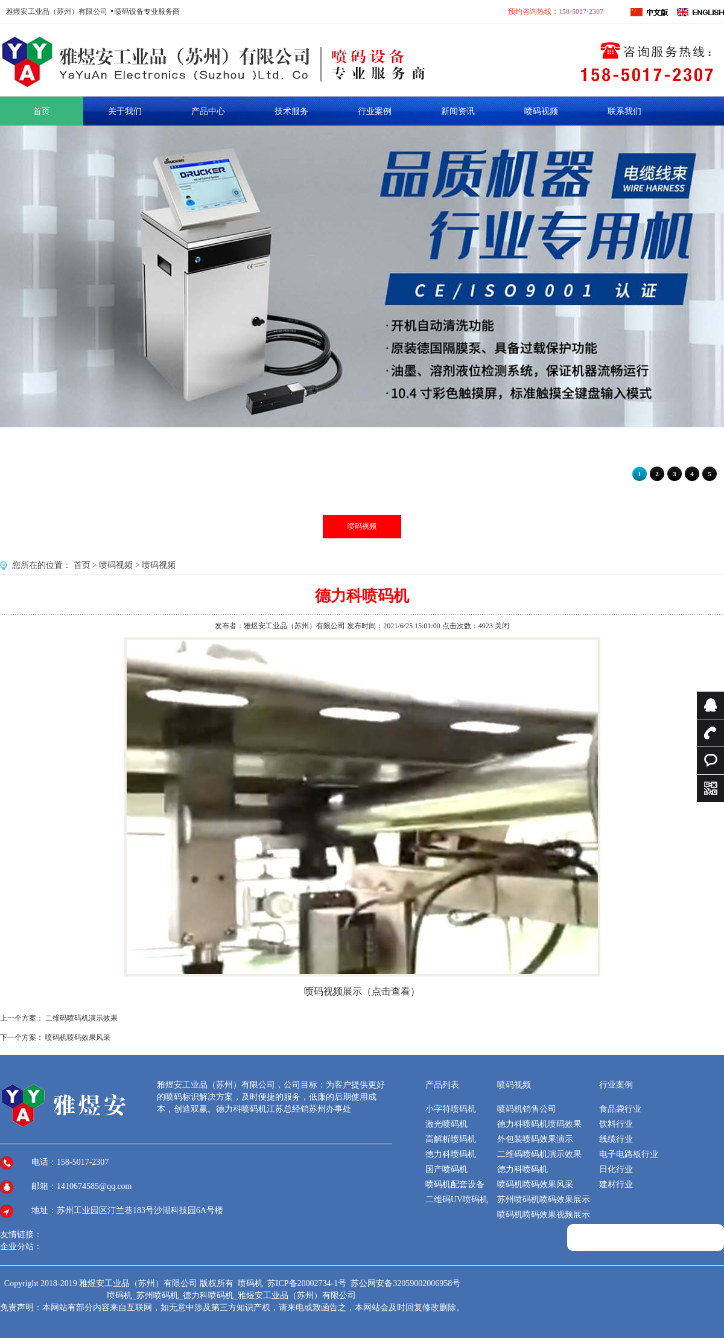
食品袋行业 (620, 1108)
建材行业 (616, 1184)
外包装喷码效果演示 (535, 1139)
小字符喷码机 (450, 1108)
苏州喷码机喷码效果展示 (543, 1199)
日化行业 (616, 1169)
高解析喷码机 (450, 1139)
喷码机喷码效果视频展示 (543, 1214)
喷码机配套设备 (454, 1184)
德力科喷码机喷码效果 (539, 1124)
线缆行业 (616, 1139)
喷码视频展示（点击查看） (362, 991)
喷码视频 (362, 526)
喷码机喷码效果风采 (77, 1037)
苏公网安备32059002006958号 (405, 1283)
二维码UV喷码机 (456, 1199)
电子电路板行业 (628, 1154)
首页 (82, 565)
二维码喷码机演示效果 (81, 1018)
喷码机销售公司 (526, 1108)
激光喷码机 (446, 1124)
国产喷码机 (446, 1169)
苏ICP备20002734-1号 (308, 1283)
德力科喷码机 (450, 1154)
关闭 (502, 626)
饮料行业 (616, 1124)
